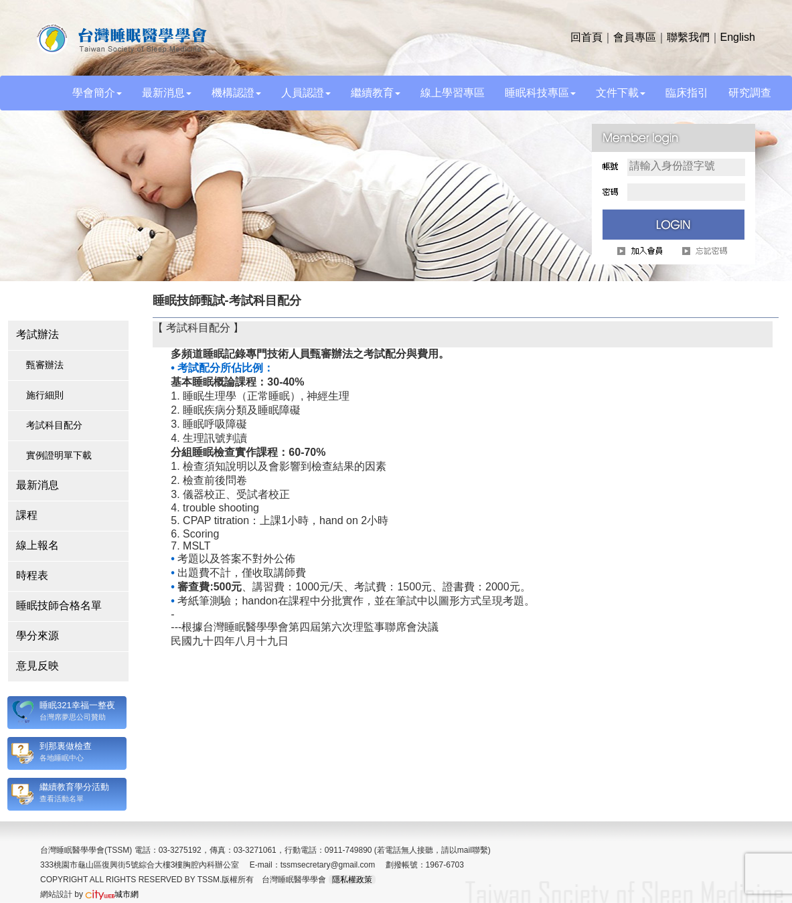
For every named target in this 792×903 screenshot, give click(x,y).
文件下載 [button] (620, 92)
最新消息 (37, 485)
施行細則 (45, 395)
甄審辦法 (45, 364)
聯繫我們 (688, 37)
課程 (26, 515)
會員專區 (634, 37)
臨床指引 (686, 92)
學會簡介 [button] (97, 92)
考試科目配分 (54, 425)
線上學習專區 (452, 92)
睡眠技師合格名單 (59, 605)
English (737, 37)
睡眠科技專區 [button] (540, 92)
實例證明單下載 (59, 455)
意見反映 (37, 665)
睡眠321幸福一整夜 (77, 705)
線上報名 (37, 545)
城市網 (112, 894)
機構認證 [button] (236, 92)
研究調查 (749, 92)
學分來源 (37, 635)
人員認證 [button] (306, 92)
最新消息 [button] (166, 92)
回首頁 (586, 37)
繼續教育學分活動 (74, 787)
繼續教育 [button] (375, 92)
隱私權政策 (352, 879)
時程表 (32, 575)
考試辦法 (37, 334)
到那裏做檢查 (65, 746)
